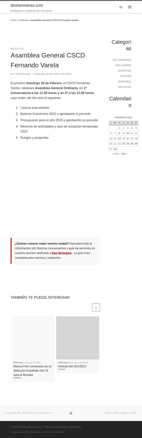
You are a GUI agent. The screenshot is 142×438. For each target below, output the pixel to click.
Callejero (123, 65)
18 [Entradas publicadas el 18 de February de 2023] (132, 138)
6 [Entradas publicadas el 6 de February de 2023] (111, 133)
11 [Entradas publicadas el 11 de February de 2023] (132, 133)
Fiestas (125, 76)
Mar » (124, 153)
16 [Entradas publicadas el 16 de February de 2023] (123, 138)
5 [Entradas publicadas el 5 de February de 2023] (136, 127)
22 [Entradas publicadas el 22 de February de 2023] (119, 143)
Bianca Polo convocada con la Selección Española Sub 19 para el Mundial (32, 370)
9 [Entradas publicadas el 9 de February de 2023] (123, 133)
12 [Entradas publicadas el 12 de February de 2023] (136, 133)
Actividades (122, 59)
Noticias (23, 20)
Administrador (23, 74)
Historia (124, 81)
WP (27, 432)
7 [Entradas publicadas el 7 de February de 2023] (115, 133)
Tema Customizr (57, 432)
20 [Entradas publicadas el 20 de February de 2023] (111, 143)
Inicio (13, 20)
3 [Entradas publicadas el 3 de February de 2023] (128, 127)
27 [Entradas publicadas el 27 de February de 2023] (111, 149)
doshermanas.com (30, 427)
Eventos (124, 70)
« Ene (116, 153)
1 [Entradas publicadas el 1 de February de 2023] (119, 127)
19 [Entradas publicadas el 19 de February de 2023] (136, 138)
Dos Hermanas (62, 253)
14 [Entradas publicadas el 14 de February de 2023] (115, 138)
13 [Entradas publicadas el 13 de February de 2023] (111, 138)
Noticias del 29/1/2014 (72, 366)
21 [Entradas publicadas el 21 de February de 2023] (115, 143)
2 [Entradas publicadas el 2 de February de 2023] (123, 127)
